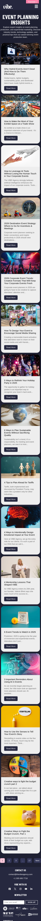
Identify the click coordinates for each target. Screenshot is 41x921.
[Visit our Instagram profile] (20, 889)
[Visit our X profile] (15, 889)
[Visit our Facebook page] (10, 889)
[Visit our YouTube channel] (26, 889)
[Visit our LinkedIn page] (31, 889)
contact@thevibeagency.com (20, 874)
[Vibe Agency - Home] (8, 6)
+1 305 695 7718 (20, 878)
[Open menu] (36, 6)
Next (37, 861)
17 (29, 861)
